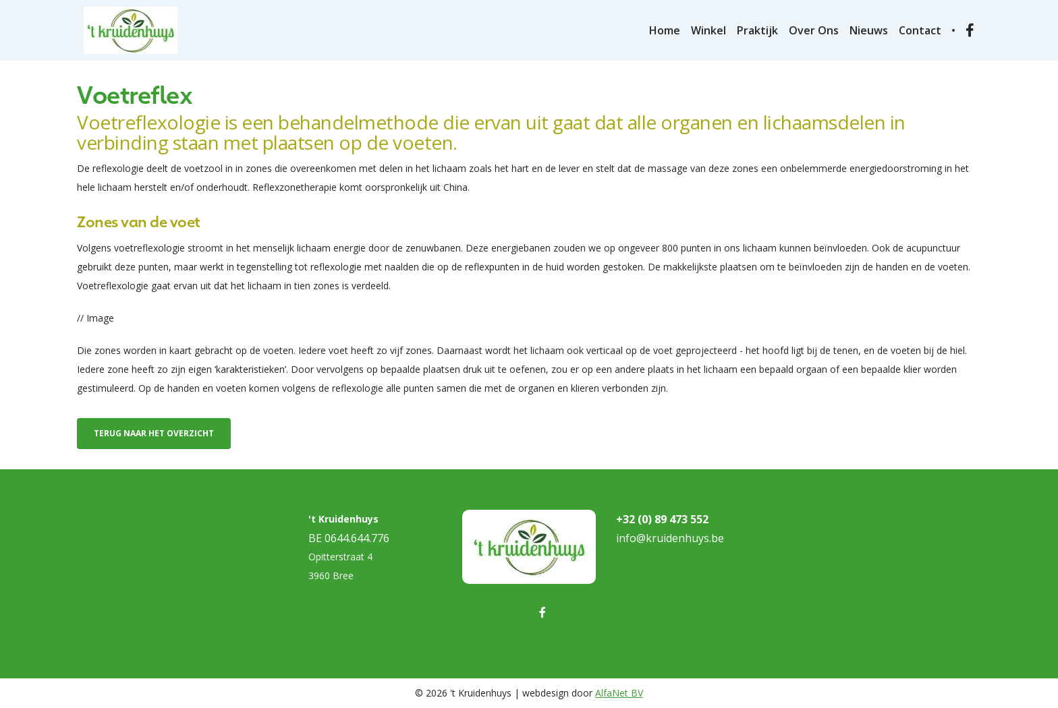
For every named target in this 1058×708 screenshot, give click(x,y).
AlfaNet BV (619, 692)
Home (664, 30)
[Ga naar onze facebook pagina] (970, 31)
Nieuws (869, 30)
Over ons (814, 30)
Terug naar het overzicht (154, 433)
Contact (920, 30)
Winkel (708, 30)
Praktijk (757, 30)
